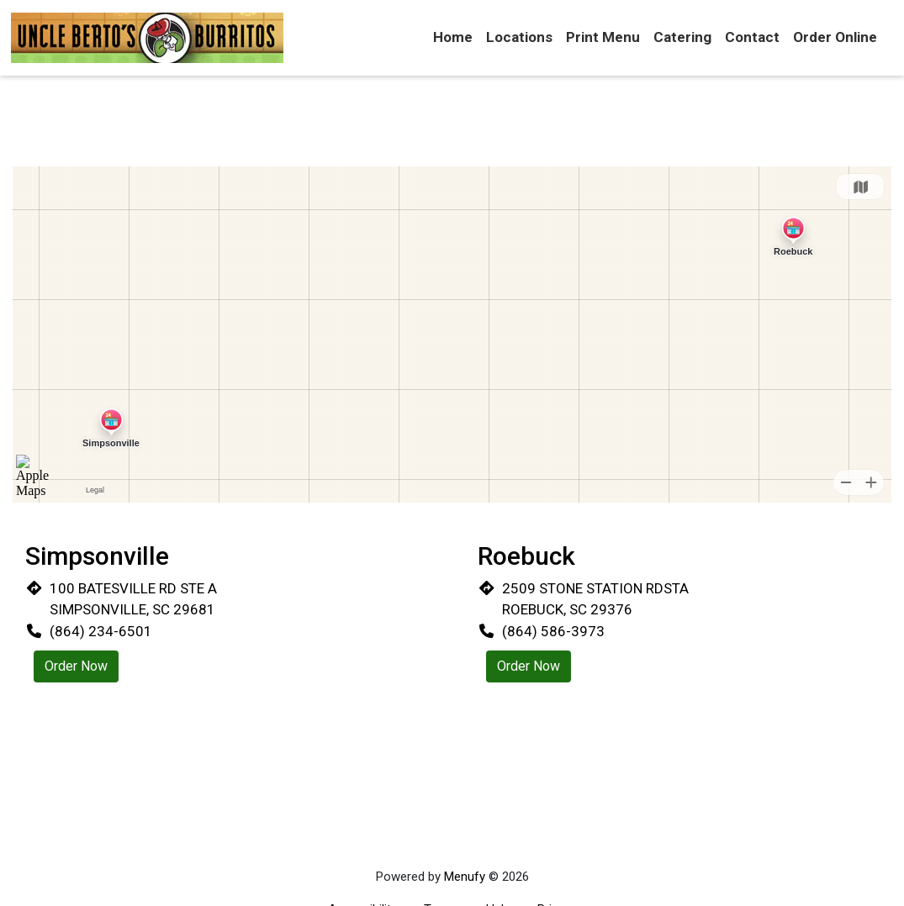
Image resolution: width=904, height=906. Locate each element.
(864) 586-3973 (553, 631)
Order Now (76, 666)
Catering (682, 37)
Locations (519, 37)
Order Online (835, 37)
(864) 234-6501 (101, 631)
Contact (752, 37)
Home (453, 37)
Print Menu (603, 37)
